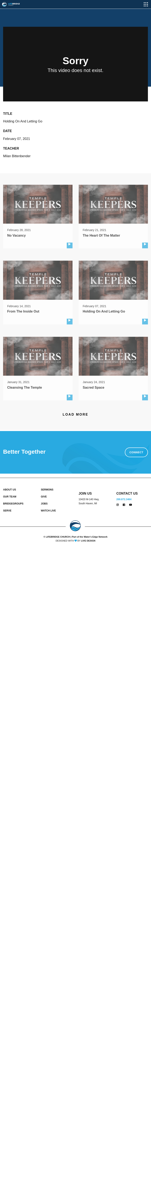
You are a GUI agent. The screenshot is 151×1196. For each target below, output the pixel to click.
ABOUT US (9, 489)
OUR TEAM (9, 496)
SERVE (7, 510)
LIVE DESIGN (88, 540)
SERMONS (47, 489)
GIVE (44, 496)
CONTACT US (127, 493)
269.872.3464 (123, 499)
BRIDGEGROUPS (13, 503)
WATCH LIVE (48, 510)
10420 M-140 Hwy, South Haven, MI (89, 501)
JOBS (44, 503)
